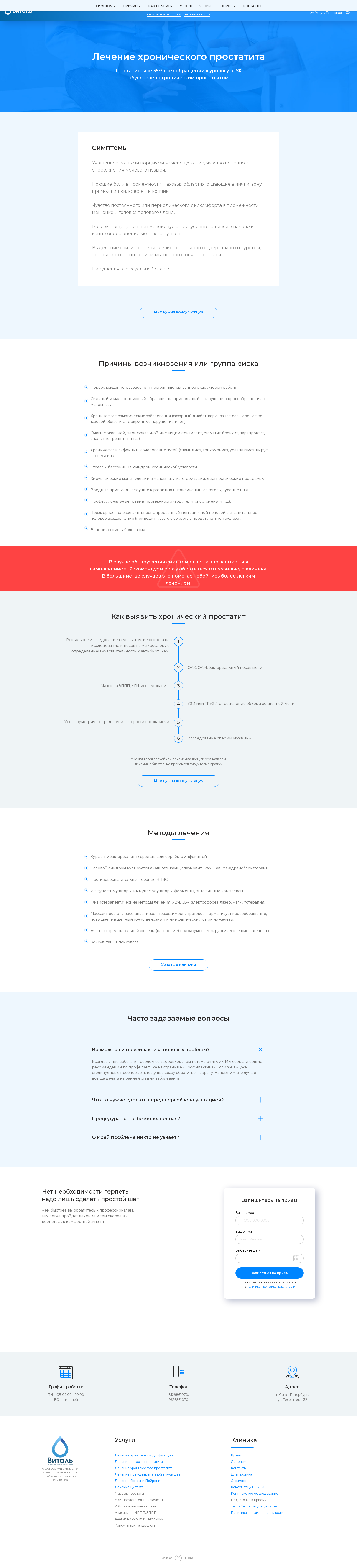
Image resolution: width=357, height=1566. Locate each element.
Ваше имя (243, 1232)
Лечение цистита (129, 1487)
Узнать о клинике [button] (178, 965)
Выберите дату (248, 1250)
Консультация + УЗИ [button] (247, 1487)
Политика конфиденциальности (257, 1513)
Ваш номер (244, 1213)
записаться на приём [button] (164, 14)
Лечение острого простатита (139, 1462)
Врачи (236, 1455)
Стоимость (239, 1481)
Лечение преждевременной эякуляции (147, 1474)
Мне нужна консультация (179, 312)
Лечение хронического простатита (144, 1468)
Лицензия (239, 1462)
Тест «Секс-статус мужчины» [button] (254, 1506)
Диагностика (241, 1474)
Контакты (238, 1468)
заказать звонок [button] (197, 14)
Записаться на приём (269, 1273)
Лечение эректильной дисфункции (144, 1455)
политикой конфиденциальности (271, 1286)
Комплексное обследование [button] (254, 1494)
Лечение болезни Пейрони (137, 1481)
